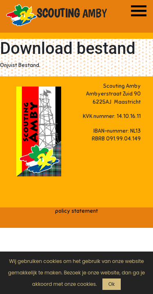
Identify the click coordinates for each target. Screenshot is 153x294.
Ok (112, 284)
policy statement (76, 211)
